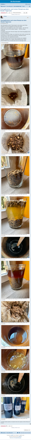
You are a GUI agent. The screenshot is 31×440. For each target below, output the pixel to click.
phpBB (12, 435)
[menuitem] (3, 4)
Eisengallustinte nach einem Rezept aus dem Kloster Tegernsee (14, 10)
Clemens (5, 16)
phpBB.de (20, 436)
